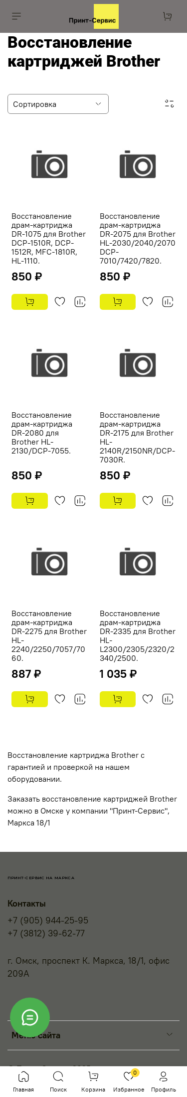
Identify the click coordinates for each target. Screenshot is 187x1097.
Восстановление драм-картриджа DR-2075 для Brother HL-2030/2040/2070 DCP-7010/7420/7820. (138, 238)
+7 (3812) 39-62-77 (46, 933)
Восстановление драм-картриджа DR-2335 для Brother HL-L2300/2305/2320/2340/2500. (138, 635)
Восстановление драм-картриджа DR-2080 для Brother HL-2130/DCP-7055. (41, 433)
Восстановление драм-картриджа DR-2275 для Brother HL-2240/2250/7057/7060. (49, 635)
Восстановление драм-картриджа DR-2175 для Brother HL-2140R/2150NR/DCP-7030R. (137, 437)
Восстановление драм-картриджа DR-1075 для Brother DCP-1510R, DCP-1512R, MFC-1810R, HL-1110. (48, 238)
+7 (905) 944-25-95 (47, 920)
